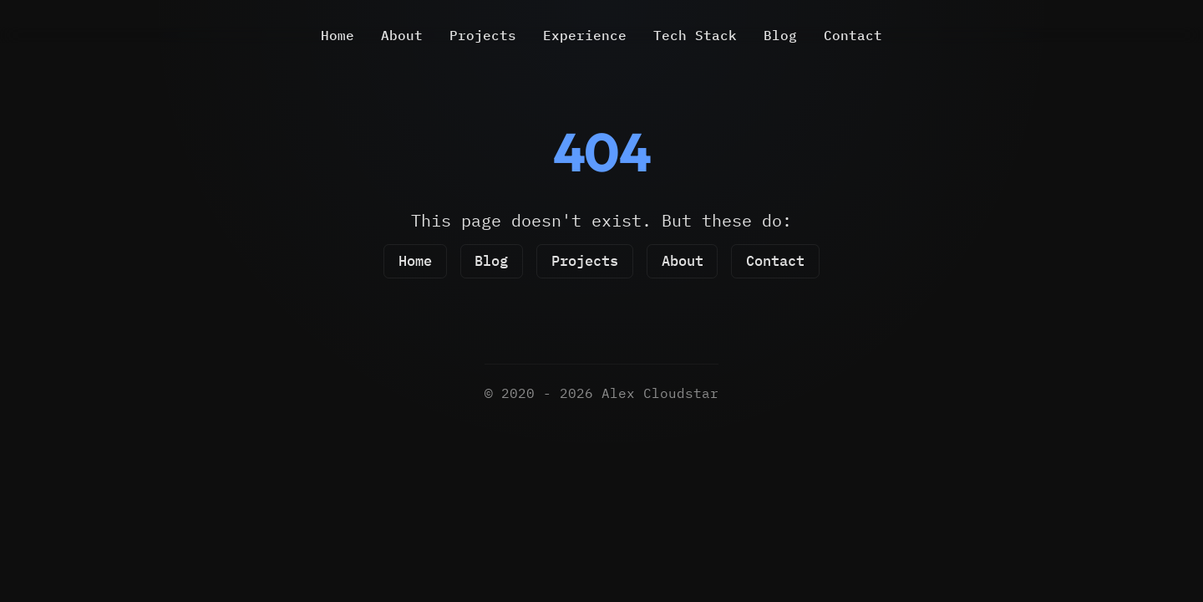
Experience (585, 35)
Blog (780, 35)
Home (337, 35)
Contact (853, 35)
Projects (482, 35)
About (402, 35)
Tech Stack (695, 35)
